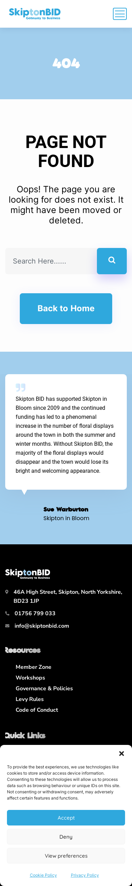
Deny (66, 836)
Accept (66, 817)
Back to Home (66, 308)
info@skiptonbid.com (42, 626)
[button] (121, 753)
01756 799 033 (35, 613)
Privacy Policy (85, 875)
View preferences (66, 855)
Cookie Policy (43, 875)
